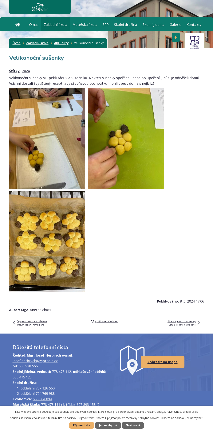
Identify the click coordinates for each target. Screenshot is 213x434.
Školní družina (125, 24)
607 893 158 (86, 404)
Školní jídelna (153, 24)
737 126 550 (45, 388)
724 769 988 (45, 393)
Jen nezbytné (108, 425)
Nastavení (133, 425)
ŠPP (106, 24)
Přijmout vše (81, 425)
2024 (26, 70)
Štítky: (14, 70)
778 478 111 (50, 404)
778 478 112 (61, 371)
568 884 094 (42, 399)
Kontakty (194, 24)
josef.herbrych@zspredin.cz (35, 360)
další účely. (192, 411)
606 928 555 (28, 366)
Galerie (175, 24)
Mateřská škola (85, 24)
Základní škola (55, 24)
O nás (33, 24)
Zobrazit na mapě (163, 362)
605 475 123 (22, 377)
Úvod (18, 24)
